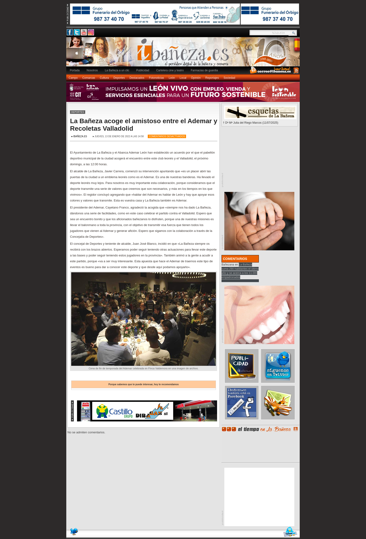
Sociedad (229, 77)
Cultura (104, 77)
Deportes (119, 77)
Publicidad (142, 70)
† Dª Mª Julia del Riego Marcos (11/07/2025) (250, 122)
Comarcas (88, 77)
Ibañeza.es (184, 54)
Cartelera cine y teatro (170, 70)
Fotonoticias (156, 77)
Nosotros (92, 70)
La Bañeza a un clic (117, 70)
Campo (73, 77)
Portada (75, 70)
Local (183, 77)
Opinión (196, 77)
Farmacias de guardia (204, 70)
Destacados (137, 77)
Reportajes (212, 77)
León (172, 77)
